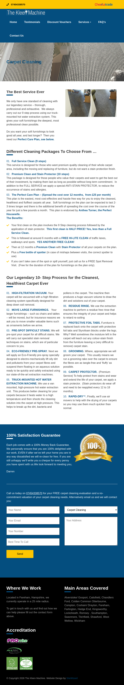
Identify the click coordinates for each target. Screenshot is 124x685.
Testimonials (32, 22)
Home (13, 22)
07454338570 (15, 4)
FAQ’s (102, 22)
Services (83, 22)
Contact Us (17, 35)
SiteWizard (72, 678)
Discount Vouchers (59, 22)
